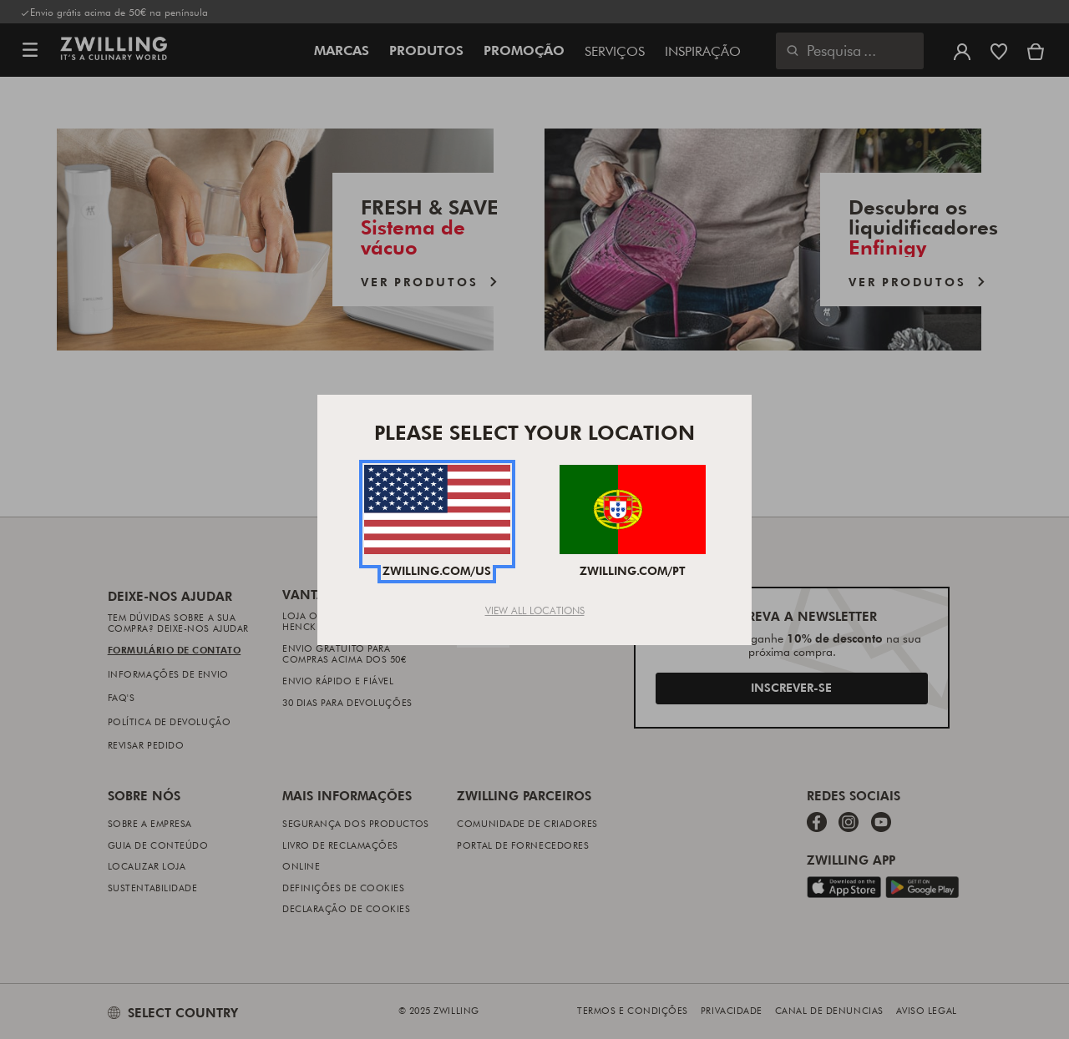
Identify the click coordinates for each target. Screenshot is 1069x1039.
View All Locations (535, 610)
